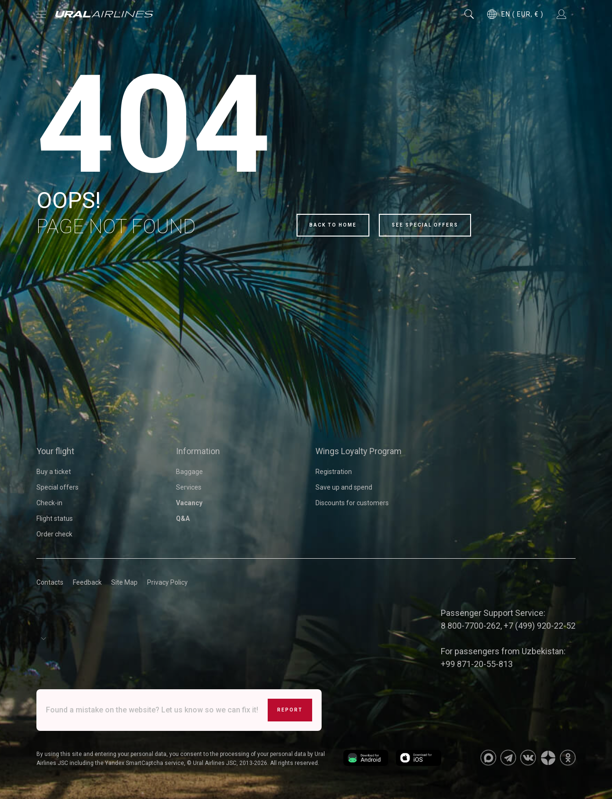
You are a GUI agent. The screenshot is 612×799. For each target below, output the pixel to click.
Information (198, 451)
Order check (54, 534)
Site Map (124, 582)
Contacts (49, 582)
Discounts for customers (352, 503)
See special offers (425, 225)
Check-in (49, 503)
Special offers (57, 487)
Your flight (55, 451)
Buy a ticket (53, 471)
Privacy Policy (167, 582)
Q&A (183, 518)
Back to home (333, 225)
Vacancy (189, 503)
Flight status (54, 518)
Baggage (189, 471)
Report (290, 709)
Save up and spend (343, 487)
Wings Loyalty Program (358, 451)
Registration (333, 471)
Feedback (87, 582)
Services (188, 487)
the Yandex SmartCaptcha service (139, 763)
